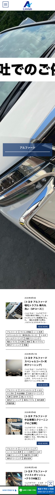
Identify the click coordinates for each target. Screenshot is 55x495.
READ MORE (43, 326)
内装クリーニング (33, 338)
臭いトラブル (38, 341)
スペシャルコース (27, 390)
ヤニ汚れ (10, 393)
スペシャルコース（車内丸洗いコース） (22, 335)
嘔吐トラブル (12, 341)
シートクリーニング (28, 448)
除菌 (25, 345)
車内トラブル (29, 400)
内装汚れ (27, 455)
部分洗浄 (27, 458)
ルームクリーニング (15, 338)
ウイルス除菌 (25, 332)
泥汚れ (15, 396)
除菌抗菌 (10, 403)
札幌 (22, 341)
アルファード (12, 332)
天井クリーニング (35, 393)
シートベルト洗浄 (14, 452)
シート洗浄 (37, 332)
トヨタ (43, 335)
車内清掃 (40, 400)
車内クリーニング (14, 345)
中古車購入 (21, 393)
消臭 (28, 341)
